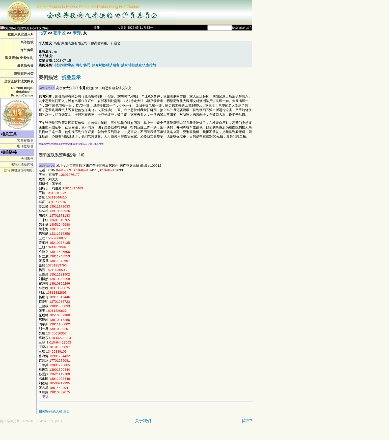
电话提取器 (25, 146)
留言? (247, 421)
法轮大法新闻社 (22, 164)
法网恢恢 (27, 158)
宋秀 (77, 33)
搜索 (235, 28)
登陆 (97, 27)
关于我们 (143, 421)
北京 (43, 33)
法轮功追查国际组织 (19, 170)
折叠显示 (71, 77)
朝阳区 (59, 33)
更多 (45, 397)
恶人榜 (57, 411)
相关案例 (45, 411)
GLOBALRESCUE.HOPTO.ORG (24, 28)
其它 (249, 28)
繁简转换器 (25, 140)
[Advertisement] (108, 434)
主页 (66, 411)
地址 (242, 28)
